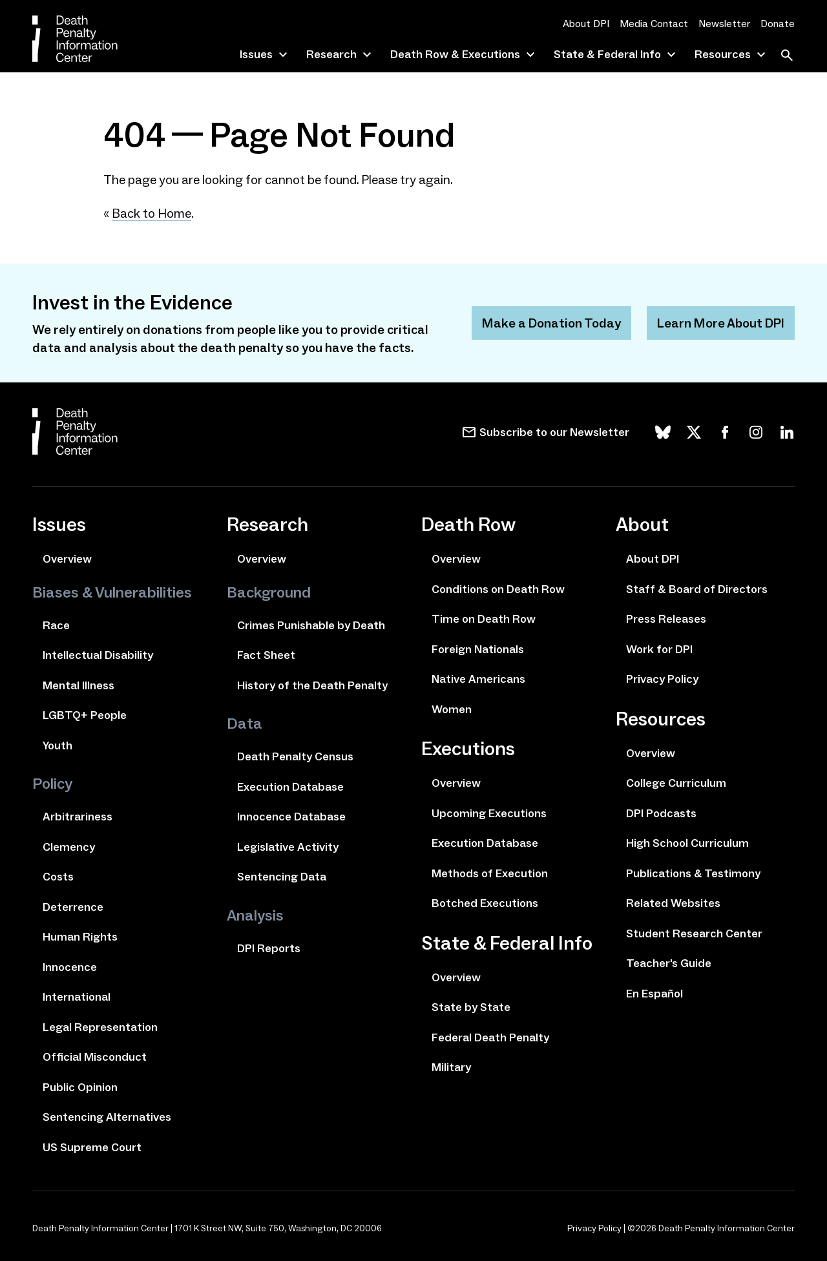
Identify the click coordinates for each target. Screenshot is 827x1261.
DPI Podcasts (661, 813)
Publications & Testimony (693, 873)
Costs (58, 877)
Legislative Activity (288, 847)
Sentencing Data (281, 877)
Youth (57, 745)
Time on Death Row (484, 619)
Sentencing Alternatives (107, 1117)
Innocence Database (291, 816)
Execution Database (290, 787)
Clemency (69, 847)
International (76, 997)
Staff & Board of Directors (697, 589)
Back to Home (151, 213)
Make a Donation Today (551, 323)
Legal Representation (100, 1027)
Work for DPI (659, 649)
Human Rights (80, 937)
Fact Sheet (266, 655)
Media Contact (654, 23)
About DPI (586, 23)
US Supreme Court (92, 1147)
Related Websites (673, 903)
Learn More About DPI (720, 323)
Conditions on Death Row (498, 589)
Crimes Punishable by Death (311, 625)
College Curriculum (676, 783)
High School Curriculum (687, 843)
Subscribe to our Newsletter (554, 432)
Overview (67, 559)
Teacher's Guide (668, 963)
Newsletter (724, 23)
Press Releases (666, 619)
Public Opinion (80, 1087)
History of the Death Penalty (312, 685)
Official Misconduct (95, 1057)
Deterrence (73, 907)
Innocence (70, 967)
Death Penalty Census (295, 756)
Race (56, 625)
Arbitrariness (77, 816)
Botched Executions (485, 903)
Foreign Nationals (478, 649)
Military (451, 1067)
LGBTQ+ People (85, 715)
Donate (777, 23)
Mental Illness (78, 685)
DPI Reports (268, 948)
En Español (654, 993)
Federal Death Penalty (490, 1037)
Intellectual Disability (98, 655)
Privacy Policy (662, 679)
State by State (471, 1007)
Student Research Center (694, 933)
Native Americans (478, 679)
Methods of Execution (490, 873)
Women (452, 709)
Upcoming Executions (489, 813)
